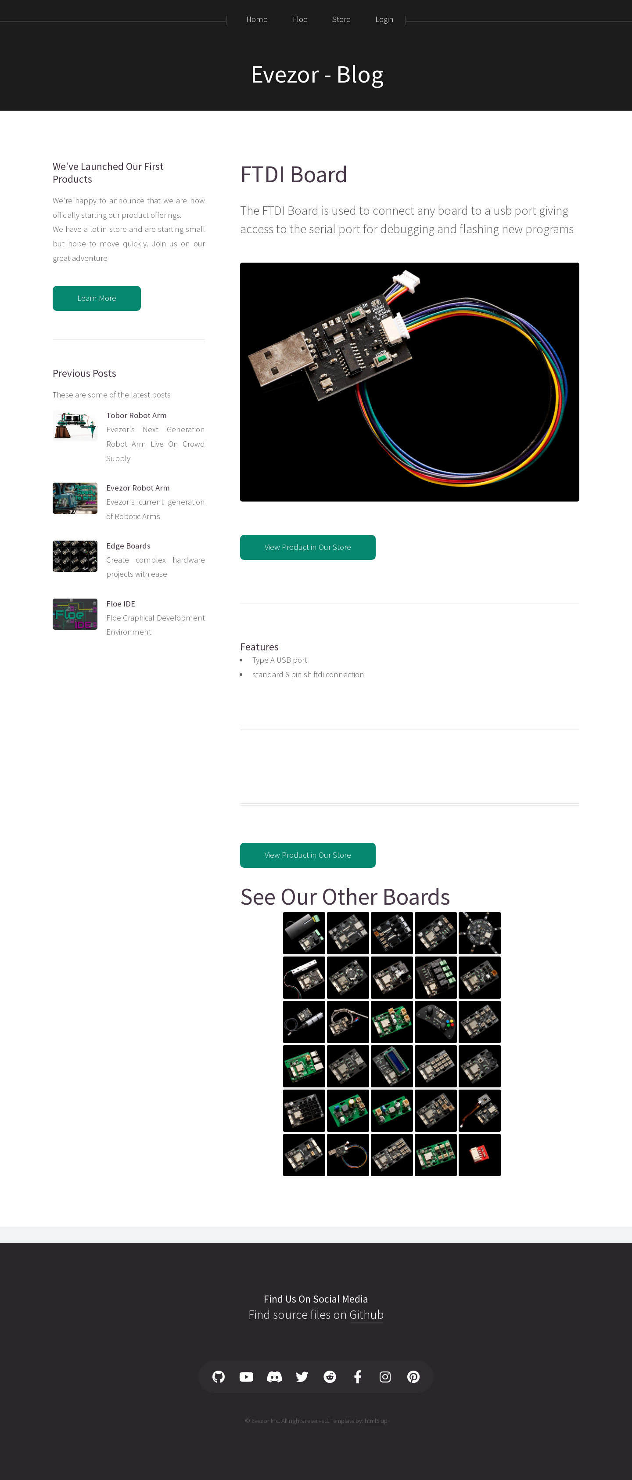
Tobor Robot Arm (136, 415)
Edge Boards (128, 546)
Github (366, 1314)
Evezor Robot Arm (138, 488)
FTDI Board (294, 174)
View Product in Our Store (308, 547)
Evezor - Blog (317, 73)
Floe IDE (120, 604)
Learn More (96, 298)
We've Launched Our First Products (108, 172)
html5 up (376, 1420)
